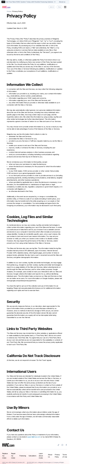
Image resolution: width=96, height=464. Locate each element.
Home (22, 11)
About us (89, 2)
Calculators (43, 455)
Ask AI (79, 7)
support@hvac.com (47, 437)
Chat (86, 7)
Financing (33, 455)
